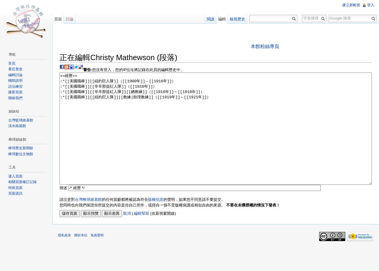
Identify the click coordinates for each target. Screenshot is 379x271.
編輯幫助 (141, 235)
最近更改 (15, 69)
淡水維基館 (17, 126)
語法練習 (15, 86)
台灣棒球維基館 (88, 221)
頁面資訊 (15, 193)
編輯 (222, 19)
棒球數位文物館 (20, 154)
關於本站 (80, 257)
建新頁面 (15, 92)
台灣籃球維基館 (20, 120)
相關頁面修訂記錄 (22, 182)
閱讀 (210, 19)
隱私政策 (64, 257)
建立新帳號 (351, 5)
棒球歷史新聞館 (20, 148)
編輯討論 (15, 75)
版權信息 (155, 221)
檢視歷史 (237, 19)
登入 (370, 5)
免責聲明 (97, 257)
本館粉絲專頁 (265, 46)
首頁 (11, 63)
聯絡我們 (15, 98)
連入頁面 (15, 176)
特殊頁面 (15, 188)
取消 (127, 235)
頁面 (58, 19)
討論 (69, 19)
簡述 (63, 210)
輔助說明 (15, 80)
